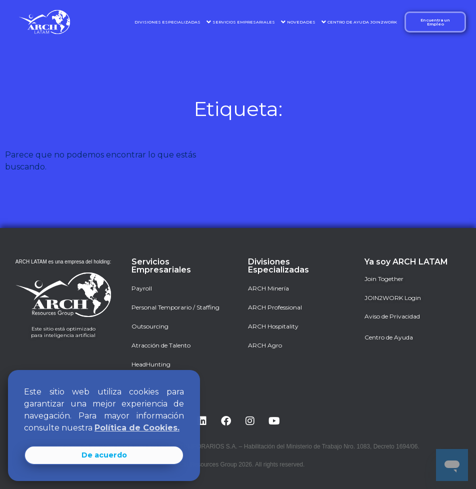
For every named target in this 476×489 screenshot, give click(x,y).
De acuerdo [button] (104, 455)
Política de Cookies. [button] (137, 427)
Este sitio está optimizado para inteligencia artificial (63, 332)
